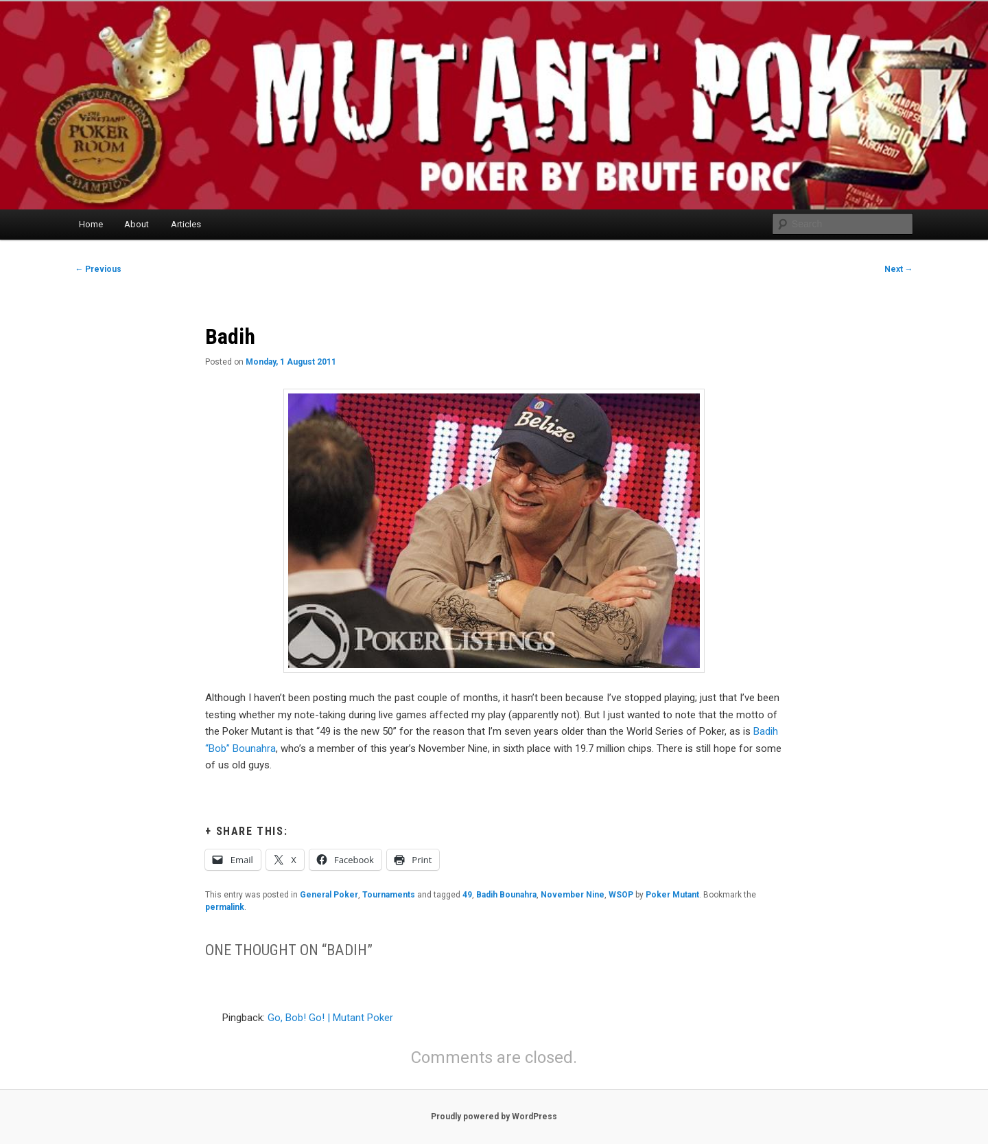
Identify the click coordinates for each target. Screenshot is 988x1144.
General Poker (329, 895)
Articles (186, 224)
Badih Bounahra (506, 895)
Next (898, 269)
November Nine (572, 895)
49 (467, 895)
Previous (98, 269)
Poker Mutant (672, 895)
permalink (224, 907)
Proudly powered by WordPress (494, 1116)
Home (91, 224)
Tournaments (388, 895)
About (136, 224)
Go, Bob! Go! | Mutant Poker (330, 1017)
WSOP (621, 895)
